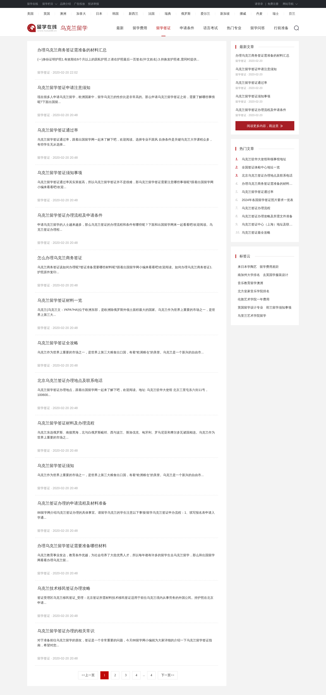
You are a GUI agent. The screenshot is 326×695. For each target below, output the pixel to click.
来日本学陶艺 (247, 266)
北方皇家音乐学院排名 (253, 291)
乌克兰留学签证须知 (55, 465)
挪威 (243, 13)
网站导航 (288, 3)
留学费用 (140, 28)
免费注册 (273, 3)
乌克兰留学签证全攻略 (57, 343)
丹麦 (259, 13)
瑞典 (168, 13)
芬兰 (292, 13)
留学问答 (257, 28)
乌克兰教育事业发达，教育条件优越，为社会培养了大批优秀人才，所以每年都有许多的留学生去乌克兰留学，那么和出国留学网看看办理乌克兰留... (126, 557)
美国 (30, 13)
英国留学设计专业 (250, 307)
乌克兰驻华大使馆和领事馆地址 (264, 159)
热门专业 (234, 28)
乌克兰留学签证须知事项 (59, 172)
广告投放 (79, 3)
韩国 (115, 13)
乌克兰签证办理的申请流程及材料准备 (72, 503)
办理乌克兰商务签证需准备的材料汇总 (72, 50)
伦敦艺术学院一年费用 (253, 299)
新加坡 (225, 13)
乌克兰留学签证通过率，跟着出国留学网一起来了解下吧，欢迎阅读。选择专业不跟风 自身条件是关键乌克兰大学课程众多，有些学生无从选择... (125, 142)
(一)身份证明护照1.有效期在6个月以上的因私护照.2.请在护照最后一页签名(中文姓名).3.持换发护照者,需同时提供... (118, 59)
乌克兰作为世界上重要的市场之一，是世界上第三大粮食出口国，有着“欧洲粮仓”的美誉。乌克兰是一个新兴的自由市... (120, 352)
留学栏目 (47, 3)
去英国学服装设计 (275, 275)
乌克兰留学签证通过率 (57, 130)
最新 (120, 28)
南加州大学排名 (249, 275)
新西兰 (133, 13)
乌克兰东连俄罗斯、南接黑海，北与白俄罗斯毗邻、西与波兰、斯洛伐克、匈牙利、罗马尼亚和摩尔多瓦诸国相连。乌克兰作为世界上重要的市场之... (126, 435)
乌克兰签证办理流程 (256, 208)
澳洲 (63, 13)
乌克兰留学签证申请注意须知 (63, 87)
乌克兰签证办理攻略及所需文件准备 (267, 216)
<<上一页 (88, 675)
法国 (151, 13)
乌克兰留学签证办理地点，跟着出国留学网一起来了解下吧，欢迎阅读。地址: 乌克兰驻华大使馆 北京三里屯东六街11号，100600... (122, 392)
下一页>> (167, 675)
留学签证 (163, 28)
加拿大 (81, 13)
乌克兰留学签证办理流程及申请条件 (70, 215)
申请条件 (187, 28)
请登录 (259, 3)
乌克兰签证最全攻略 (256, 232)
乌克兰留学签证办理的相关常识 (65, 631)
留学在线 (32, 3)
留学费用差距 (269, 266)
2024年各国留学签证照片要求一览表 (267, 200)
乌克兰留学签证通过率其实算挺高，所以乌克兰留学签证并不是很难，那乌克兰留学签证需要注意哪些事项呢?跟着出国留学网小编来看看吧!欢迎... (125, 184)
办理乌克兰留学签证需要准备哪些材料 (72, 546)
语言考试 (210, 28)
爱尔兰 (205, 13)
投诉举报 (93, 3)
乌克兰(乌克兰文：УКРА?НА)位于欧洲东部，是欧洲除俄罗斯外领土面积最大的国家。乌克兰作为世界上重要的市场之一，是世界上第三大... (126, 312)
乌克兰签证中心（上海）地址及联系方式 (268, 224)
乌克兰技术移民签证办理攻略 (63, 588)
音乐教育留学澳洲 (250, 283)
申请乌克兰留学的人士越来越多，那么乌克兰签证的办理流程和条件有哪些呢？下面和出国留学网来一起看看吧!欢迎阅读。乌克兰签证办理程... (125, 227)
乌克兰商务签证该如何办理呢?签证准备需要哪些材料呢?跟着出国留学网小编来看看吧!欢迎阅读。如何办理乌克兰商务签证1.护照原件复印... (124, 269)
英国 (46, 13)
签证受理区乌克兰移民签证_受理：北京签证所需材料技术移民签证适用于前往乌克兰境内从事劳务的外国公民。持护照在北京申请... (125, 600)
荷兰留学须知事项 (278, 307)
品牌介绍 (65, 3)
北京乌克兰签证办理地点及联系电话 (70, 380)
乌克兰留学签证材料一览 (59, 300)
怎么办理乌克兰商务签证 (59, 258)
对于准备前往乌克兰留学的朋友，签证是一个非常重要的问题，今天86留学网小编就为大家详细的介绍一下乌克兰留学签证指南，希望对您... (124, 642)
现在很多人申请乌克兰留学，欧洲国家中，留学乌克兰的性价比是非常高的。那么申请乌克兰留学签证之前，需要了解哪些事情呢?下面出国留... (126, 99)
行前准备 (281, 28)
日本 (99, 13)
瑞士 (276, 13)
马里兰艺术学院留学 (252, 315)
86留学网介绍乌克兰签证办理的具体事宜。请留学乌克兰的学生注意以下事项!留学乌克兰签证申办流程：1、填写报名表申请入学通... (126, 515)
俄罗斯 (186, 13)
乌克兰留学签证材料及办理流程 (65, 423)
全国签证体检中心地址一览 (261, 167)
